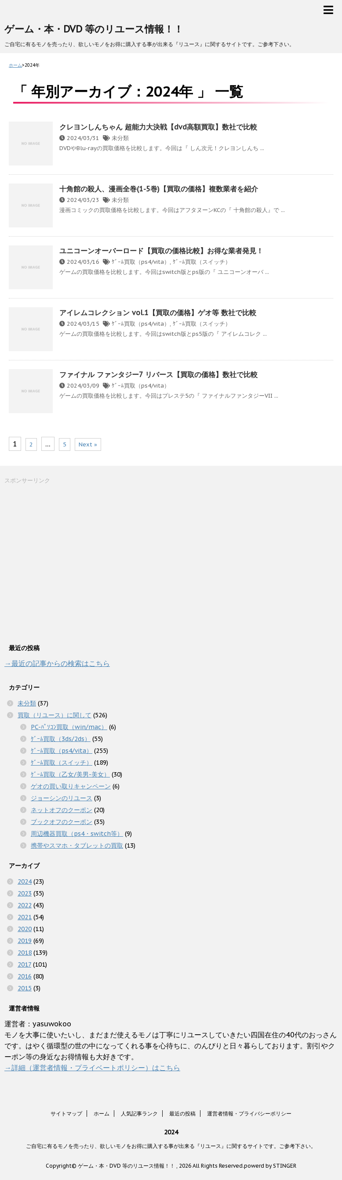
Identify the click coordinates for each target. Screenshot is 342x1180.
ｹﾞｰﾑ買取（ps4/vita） (141, 262)
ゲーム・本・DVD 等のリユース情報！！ (93, 29)
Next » (88, 444)
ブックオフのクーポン (61, 822)
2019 (25, 941)
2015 (25, 988)
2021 (25, 917)
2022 (25, 905)
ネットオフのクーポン (61, 810)
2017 (24, 964)
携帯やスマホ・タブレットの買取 (77, 845)
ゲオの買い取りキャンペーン (71, 786)
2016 (25, 976)
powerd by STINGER (270, 1165)
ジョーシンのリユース (61, 798)
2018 (25, 953)
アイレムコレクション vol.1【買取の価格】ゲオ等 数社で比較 (157, 312)
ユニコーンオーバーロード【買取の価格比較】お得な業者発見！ (161, 250)
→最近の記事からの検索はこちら (57, 663)
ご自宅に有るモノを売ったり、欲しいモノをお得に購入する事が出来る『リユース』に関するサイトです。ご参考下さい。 (171, 1146)
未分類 (120, 138)
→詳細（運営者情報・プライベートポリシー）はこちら (92, 1067)
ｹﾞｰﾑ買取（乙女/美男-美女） (70, 774)
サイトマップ (66, 1113)
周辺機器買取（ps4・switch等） (77, 834)
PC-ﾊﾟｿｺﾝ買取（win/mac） (69, 727)
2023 (25, 893)
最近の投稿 (182, 1113)
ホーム (101, 1113)
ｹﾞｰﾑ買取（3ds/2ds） (61, 739)
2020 (25, 929)
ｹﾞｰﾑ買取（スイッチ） (202, 262)
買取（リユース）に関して (54, 715)
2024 (25, 881)
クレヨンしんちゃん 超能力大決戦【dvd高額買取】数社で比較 (158, 126)
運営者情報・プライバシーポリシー (249, 1113)
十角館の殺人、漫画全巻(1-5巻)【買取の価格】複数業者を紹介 (158, 188)
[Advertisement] (70, 563)
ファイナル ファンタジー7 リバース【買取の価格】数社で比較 (158, 374)
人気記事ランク (139, 1113)
